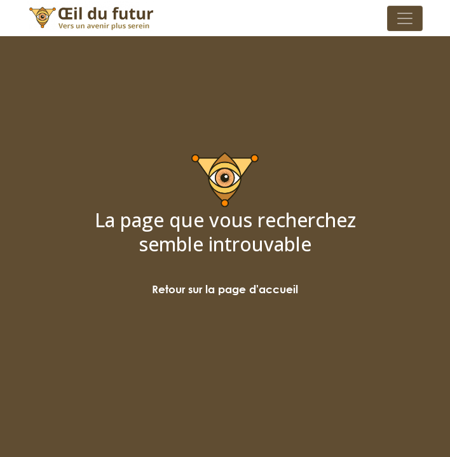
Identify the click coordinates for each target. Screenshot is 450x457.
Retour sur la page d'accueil (225, 289)
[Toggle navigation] (405, 18)
